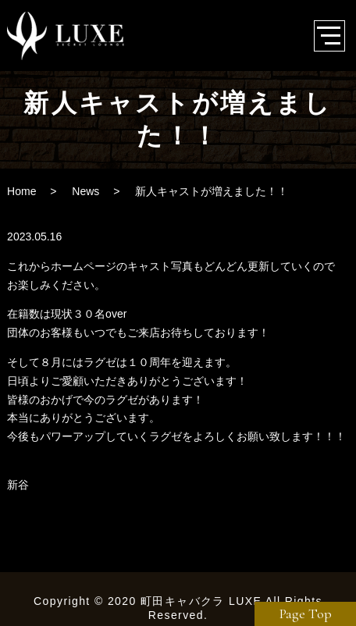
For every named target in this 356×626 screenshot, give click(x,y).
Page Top (305, 613)
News (85, 191)
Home (21, 191)
